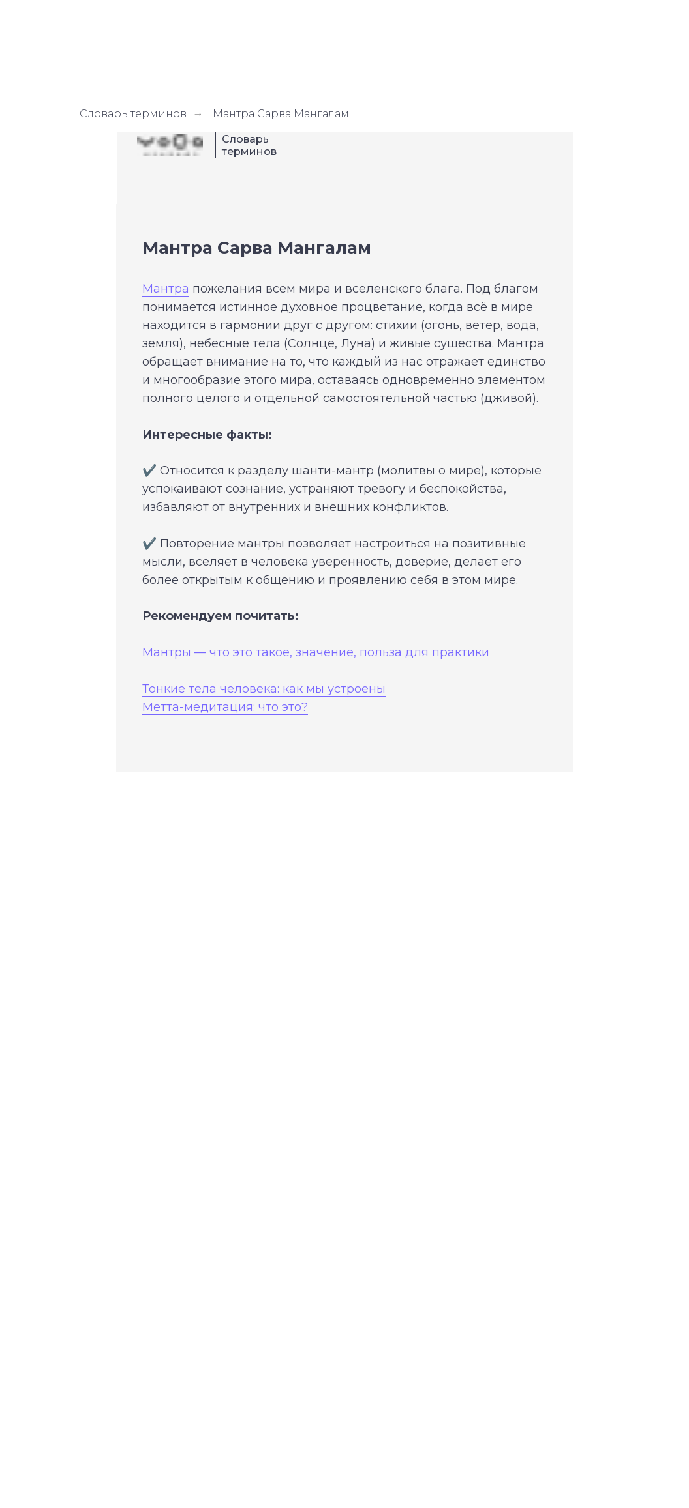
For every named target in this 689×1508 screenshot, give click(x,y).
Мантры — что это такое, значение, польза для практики (315, 652)
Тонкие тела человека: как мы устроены (264, 689)
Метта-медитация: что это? (225, 707)
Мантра (165, 289)
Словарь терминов (133, 114)
